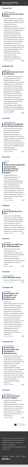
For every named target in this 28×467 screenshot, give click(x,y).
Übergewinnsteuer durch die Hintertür (14, 73)
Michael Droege (7, 242)
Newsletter (5, 456)
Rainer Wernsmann (8, 394)
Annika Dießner (7, 291)
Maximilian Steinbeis (9, 275)
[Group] (10, 2)
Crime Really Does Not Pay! (13, 212)
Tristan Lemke (7, 70)
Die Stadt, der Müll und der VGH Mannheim (13, 245)
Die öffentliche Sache (12, 277)
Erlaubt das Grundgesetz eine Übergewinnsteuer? (13, 125)
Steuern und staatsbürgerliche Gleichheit (14, 280)
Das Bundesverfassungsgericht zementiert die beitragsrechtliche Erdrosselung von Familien (14, 168)
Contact (12, 456)
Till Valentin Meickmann (9, 12)
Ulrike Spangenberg (8, 345)
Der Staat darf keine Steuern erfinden (12, 397)
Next (23, 424)
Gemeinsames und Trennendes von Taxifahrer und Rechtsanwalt (11, 296)
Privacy (18, 456)
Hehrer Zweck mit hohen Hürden (14, 15)
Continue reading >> (9, 60)
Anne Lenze (6, 161)
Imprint (24, 456)
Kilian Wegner (7, 209)
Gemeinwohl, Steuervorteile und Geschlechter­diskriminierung (11, 350)
